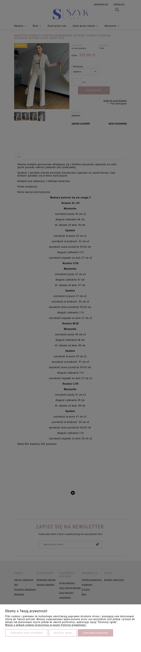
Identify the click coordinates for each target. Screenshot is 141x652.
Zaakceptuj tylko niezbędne (26, 632)
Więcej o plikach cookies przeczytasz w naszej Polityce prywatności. (46, 625)
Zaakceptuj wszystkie (95, 632)
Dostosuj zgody (63, 632)
